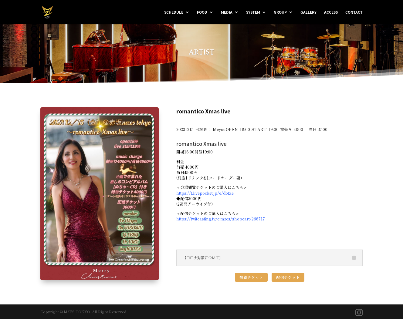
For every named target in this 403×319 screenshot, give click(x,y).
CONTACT (354, 12)
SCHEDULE (173, 12)
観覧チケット (251, 277)
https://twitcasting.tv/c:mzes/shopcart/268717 (220, 219)
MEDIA (226, 12)
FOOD (202, 12)
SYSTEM (253, 12)
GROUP (280, 12)
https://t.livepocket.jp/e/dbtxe (205, 193)
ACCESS (331, 12)
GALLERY (308, 12)
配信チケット (288, 277)
